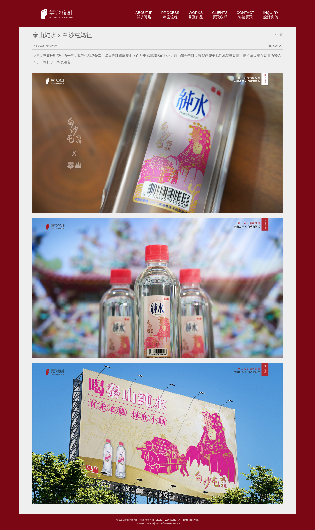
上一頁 (278, 35)
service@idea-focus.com (167, 523)
